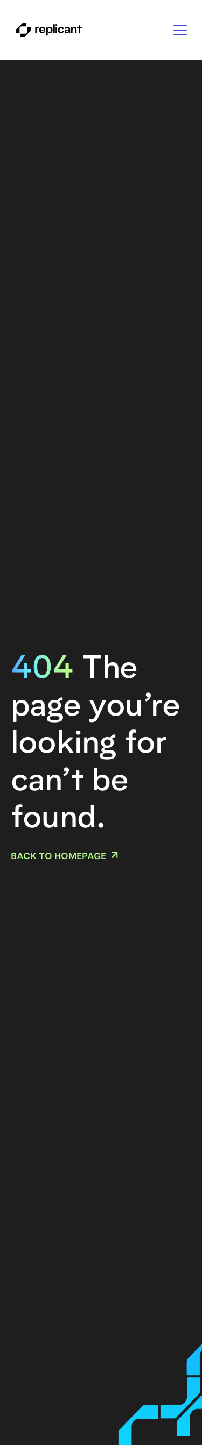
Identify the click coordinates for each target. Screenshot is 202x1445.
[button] (180, 30)
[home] (46, 30)
